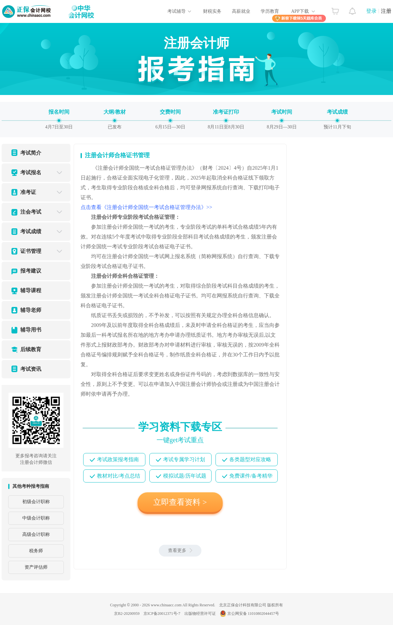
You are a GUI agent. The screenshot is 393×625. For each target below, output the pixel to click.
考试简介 (30, 153)
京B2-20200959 (127, 613)
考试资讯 (30, 369)
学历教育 (270, 11)
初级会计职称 (36, 501)
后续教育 (30, 349)
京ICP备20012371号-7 (161, 613)
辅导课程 (30, 290)
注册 (386, 11)
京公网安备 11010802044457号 (249, 613)
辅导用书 (30, 329)
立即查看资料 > (180, 502)
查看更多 (180, 550)
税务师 (36, 550)
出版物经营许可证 (200, 613)
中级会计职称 (36, 518)
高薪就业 (241, 11)
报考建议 (30, 271)
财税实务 (212, 11)
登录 (371, 11)
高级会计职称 (36, 534)
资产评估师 (36, 567)
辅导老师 (30, 310)
